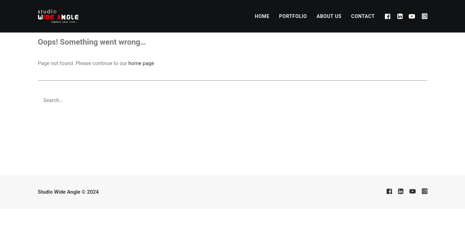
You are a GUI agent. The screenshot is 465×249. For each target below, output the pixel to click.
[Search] (232, 100)
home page (141, 63)
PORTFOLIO (293, 16)
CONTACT (363, 16)
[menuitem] (262, 16)
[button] (388, 16)
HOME (262, 16)
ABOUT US (329, 16)
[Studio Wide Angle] (58, 16)
